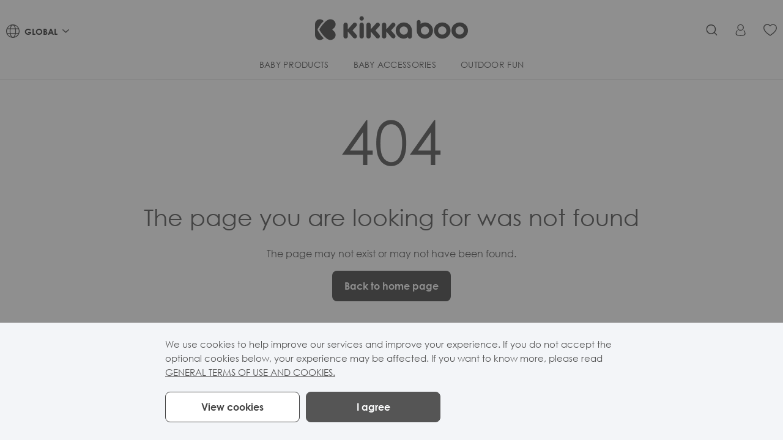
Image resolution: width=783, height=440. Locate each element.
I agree (373, 407)
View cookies (232, 407)
